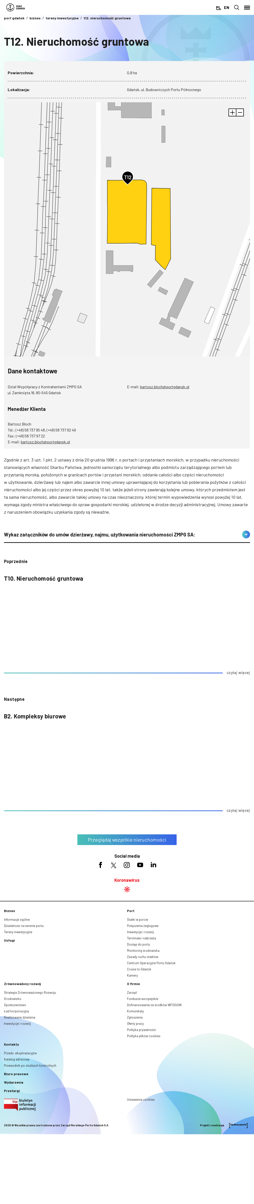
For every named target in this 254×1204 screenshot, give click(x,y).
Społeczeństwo (15, 1005)
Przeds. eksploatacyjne (20, 1053)
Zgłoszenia (135, 1017)
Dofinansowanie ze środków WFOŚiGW (154, 1005)
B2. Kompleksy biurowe (35, 716)
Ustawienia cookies (141, 1099)
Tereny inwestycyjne (18, 932)
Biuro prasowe (16, 1074)
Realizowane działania (19, 1017)
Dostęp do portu (138, 944)
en (226, 7)
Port (130, 911)
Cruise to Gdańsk (139, 969)
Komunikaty (135, 1011)
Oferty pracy (135, 1024)
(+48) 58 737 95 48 (30, 429)
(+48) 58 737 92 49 (61, 429)
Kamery (132, 975)
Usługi (9, 940)
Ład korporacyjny (16, 1011)
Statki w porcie (137, 919)
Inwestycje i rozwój (140, 932)
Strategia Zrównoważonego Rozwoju (30, 992)
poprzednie (16, 561)
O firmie (133, 984)
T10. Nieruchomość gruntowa (43, 578)
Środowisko (12, 999)
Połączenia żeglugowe (143, 926)
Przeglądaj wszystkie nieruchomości (127, 840)
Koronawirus (127, 880)
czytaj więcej (238, 672)
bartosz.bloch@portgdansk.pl (164, 386)
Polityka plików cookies (143, 1036)
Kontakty (11, 1044)
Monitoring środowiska (143, 951)
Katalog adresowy (17, 1059)
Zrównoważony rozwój (22, 984)
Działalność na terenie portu (24, 926)
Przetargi (12, 1091)
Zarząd (132, 992)
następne (14, 699)
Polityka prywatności (141, 1030)
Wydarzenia (13, 1082)
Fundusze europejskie (142, 999)
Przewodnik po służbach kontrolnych (30, 1065)
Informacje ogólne (17, 919)
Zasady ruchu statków (142, 957)
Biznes (9, 911)
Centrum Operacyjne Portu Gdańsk (151, 963)
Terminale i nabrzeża (141, 938)
